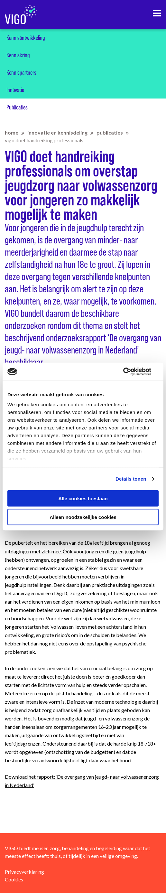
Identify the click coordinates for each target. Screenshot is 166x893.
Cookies (14, 879)
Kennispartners (21, 72)
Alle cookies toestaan (82, 498)
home (11, 132)
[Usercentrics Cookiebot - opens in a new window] (130, 372)
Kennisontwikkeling (25, 37)
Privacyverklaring (24, 872)
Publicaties (17, 107)
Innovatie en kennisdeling (57, 132)
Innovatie (15, 89)
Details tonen (130, 479)
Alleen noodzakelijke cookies (83, 517)
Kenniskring (18, 55)
